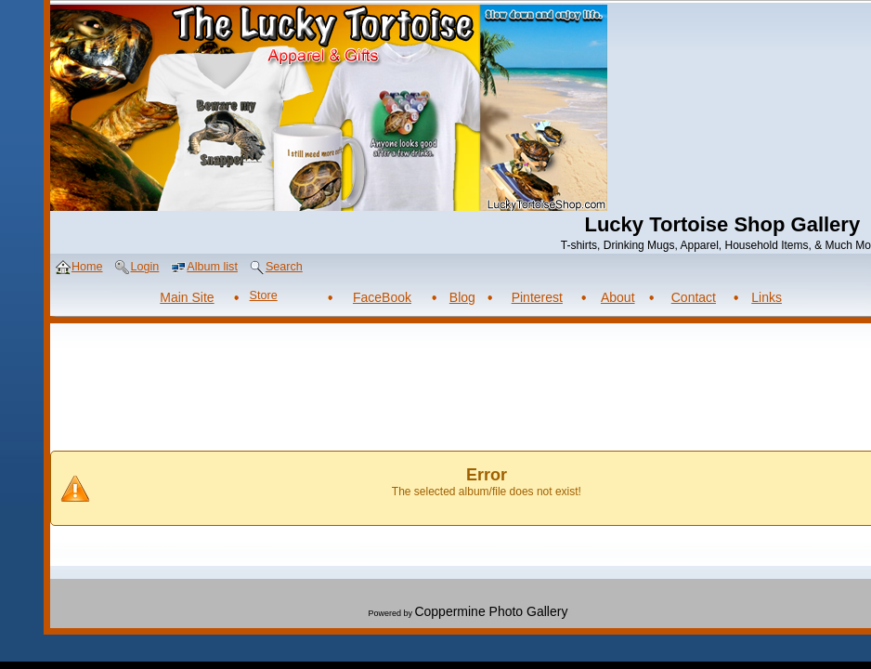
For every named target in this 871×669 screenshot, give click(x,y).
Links (766, 297)
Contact (693, 297)
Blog (462, 297)
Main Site (187, 297)
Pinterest (537, 297)
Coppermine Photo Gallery (490, 611)
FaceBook (382, 297)
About (618, 297)
